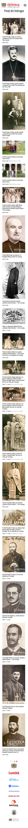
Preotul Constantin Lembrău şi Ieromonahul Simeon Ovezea (12, 158)
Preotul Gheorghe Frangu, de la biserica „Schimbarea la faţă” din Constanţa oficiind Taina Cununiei (12, 38)
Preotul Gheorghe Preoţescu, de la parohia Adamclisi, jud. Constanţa (12, 575)
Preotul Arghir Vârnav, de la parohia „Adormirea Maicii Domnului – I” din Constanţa (13, 658)
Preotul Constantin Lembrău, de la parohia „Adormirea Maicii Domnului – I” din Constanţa (13, 503)
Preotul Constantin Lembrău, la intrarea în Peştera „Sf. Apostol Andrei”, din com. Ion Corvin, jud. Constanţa (12, 455)
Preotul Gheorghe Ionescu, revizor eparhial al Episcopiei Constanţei (13, 707)
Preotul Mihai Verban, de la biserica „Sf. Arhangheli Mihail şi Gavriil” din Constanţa (12, 256)
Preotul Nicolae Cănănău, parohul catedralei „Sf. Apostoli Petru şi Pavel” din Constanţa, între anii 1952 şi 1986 (13, 85)
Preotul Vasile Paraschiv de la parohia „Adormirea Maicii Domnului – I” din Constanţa (13, 302)
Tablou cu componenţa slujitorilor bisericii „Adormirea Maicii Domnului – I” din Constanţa (13, 327)
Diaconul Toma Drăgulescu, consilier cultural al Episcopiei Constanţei (13, 616)
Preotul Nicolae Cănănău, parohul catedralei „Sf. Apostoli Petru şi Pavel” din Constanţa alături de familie (12, 133)
